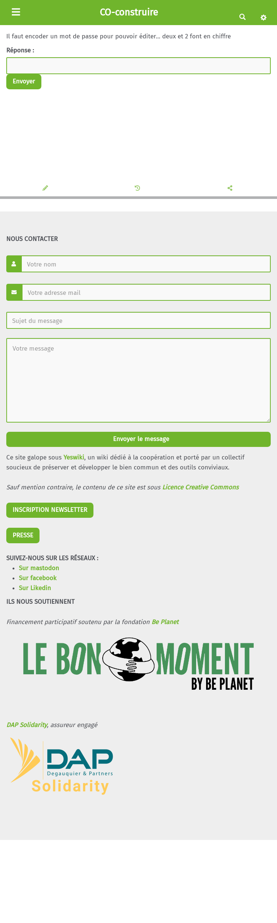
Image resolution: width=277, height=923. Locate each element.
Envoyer (24, 81)
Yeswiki (74, 457)
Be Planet (164, 622)
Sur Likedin (35, 588)
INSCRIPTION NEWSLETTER (50, 510)
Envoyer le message (140, 439)
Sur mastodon (39, 568)
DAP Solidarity (26, 725)
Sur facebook (38, 578)
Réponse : (21, 50)
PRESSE (23, 535)
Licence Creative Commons (200, 487)
